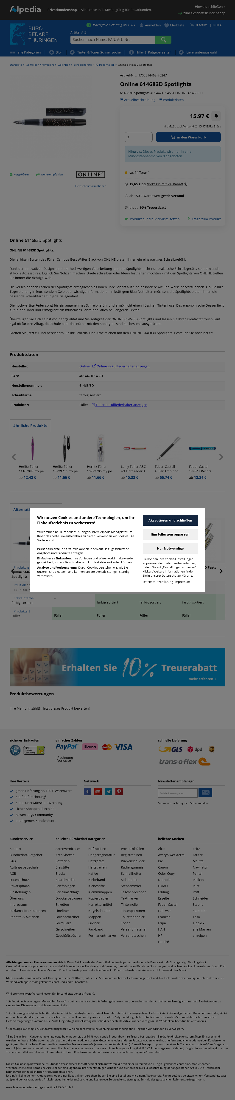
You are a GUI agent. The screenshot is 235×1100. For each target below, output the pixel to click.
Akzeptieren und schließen (170, 520)
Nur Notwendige (170, 548)
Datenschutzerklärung (158, 582)
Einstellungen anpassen (170, 534)
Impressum (182, 582)
